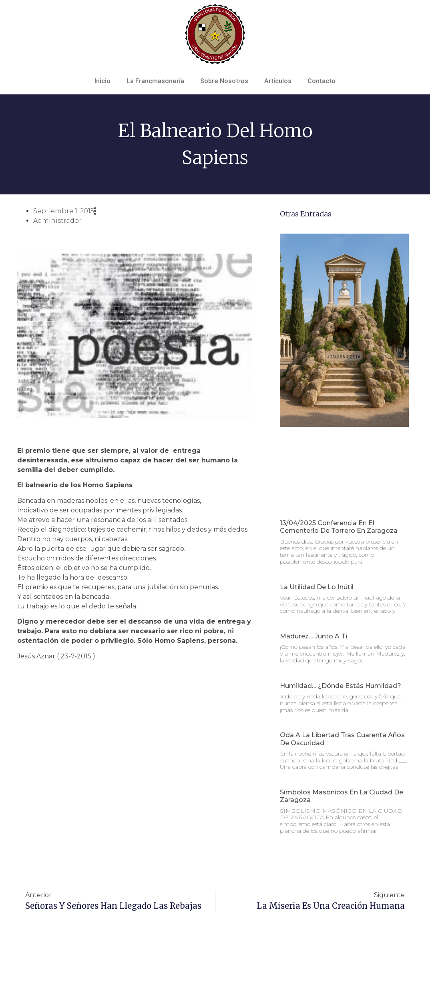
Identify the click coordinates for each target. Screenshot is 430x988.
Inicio (102, 81)
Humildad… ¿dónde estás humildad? (340, 686)
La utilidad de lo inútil (317, 587)
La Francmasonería (155, 81)
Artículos (277, 81)
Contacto (321, 81)
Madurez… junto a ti (313, 636)
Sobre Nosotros (224, 81)
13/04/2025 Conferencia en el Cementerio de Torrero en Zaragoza (339, 526)
